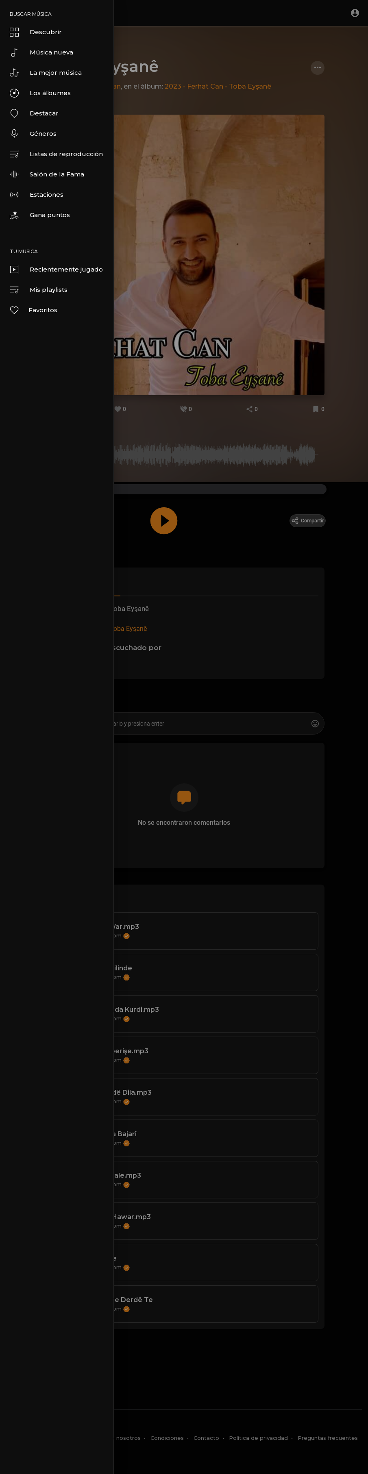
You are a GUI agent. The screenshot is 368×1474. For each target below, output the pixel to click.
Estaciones (36, 194)
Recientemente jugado (56, 269)
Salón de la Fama (47, 174)
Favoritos (33, 310)
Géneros (33, 133)
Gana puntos (40, 215)
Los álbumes (40, 93)
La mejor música (46, 72)
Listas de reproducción (56, 154)
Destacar (34, 113)
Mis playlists (39, 289)
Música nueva (41, 52)
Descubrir (36, 32)
